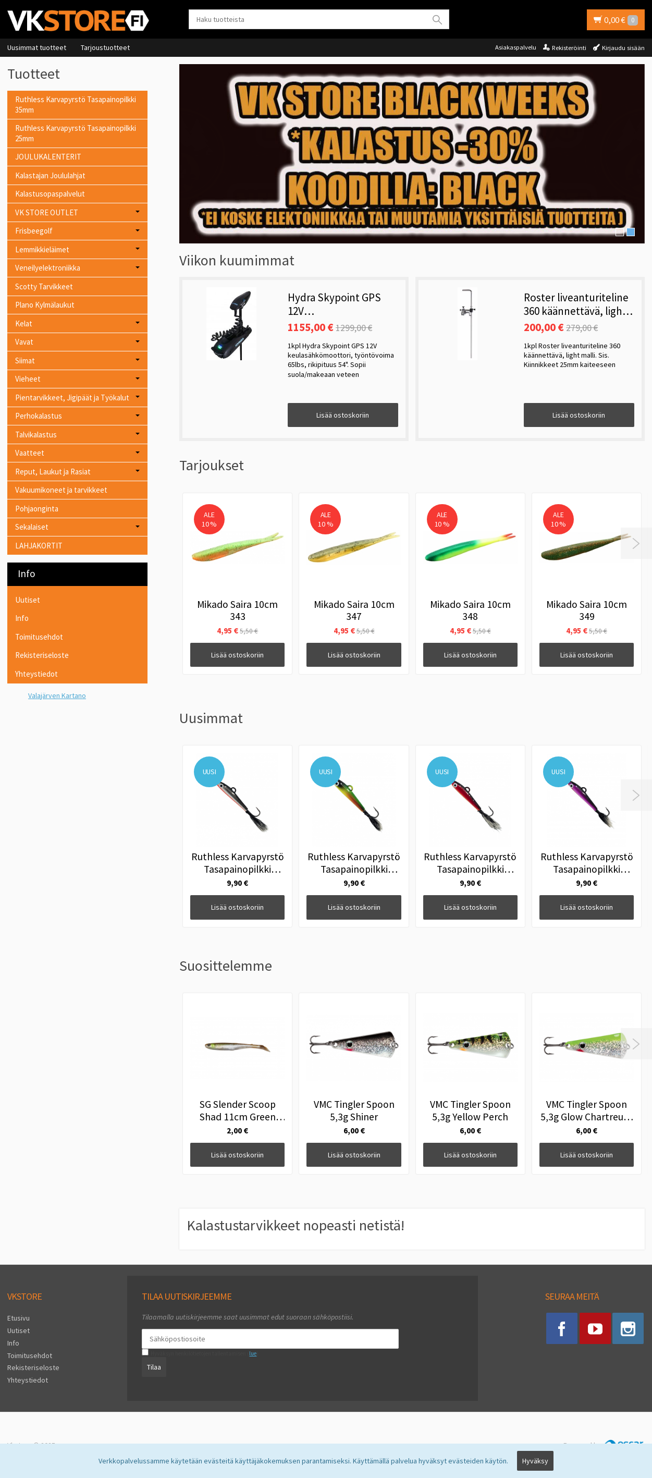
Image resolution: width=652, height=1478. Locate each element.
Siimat (25, 360)
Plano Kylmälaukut (45, 305)
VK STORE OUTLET (46, 212)
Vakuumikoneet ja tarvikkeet (61, 490)
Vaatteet (29, 453)
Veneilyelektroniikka (47, 268)
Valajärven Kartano (57, 695)
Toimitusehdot (39, 637)
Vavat (24, 342)
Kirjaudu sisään (623, 48)
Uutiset (27, 600)
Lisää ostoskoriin (342, 415)
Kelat (23, 323)
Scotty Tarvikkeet (44, 286)
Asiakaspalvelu (515, 47)
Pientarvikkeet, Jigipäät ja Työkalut (72, 397)
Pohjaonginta (36, 509)
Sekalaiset (31, 527)
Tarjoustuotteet (105, 47)
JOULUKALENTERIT (48, 157)
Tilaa (154, 1367)
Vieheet (28, 379)
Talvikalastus (36, 434)
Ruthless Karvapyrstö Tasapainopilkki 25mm (75, 133)
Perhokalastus (38, 416)
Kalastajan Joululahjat (50, 175)
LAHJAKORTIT (39, 546)
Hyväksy (535, 1460)
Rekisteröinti (569, 48)
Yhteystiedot (36, 674)
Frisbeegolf (34, 231)
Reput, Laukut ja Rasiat (53, 472)
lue (252, 1353)
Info (22, 618)
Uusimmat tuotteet (36, 47)
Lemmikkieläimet (42, 249)
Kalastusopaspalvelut (50, 194)
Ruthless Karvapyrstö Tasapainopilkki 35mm (75, 104)
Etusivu (18, 1318)
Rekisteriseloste (42, 655)
